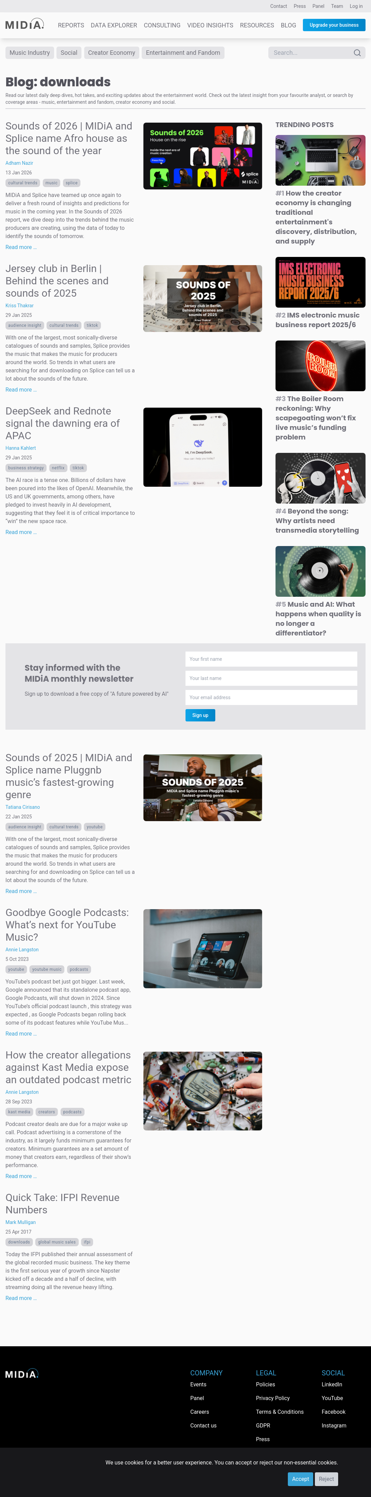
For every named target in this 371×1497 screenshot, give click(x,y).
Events (198, 1384)
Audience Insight (24, 325)
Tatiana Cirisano (22, 807)
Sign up (200, 715)
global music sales (57, 1242)
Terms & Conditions (280, 1412)
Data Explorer (114, 25)
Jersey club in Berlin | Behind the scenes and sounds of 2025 (56, 280)
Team (337, 6)
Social (69, 52)
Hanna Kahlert (20, 448)
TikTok (92, 325)
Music (52, 183)
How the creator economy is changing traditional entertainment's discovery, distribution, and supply (316, 217)
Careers (199, 1412)
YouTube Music (47, 969)
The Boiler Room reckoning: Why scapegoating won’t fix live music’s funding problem (316, 418)
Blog (288, 25)
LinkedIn (332, 1384)
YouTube (95, 827)
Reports (71, 25)
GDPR (263, 1425)
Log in (356, 6)
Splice (72, 183)
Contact (278, 6)
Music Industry (30, 52)
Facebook (333, 1412)
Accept (300, 1479)
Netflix (58, 468)
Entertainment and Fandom (183, 52)
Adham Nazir (19, 163)
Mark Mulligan (20, 1222)
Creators (46, 1112)
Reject (326, 1479)
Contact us (203, 1425)
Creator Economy (112, 52)
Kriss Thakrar (19, 305)
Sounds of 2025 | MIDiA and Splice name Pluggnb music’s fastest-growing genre (68, 776)
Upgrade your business (334, 25)
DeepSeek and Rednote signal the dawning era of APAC (62, 423)
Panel (318, 6)
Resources (257, 25)
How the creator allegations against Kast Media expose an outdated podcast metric (68, 1067)
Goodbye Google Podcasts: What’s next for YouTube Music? (67, 924)
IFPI (87, 1242)
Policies (265, 1384)
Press (300, 6)
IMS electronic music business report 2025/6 (318, 320)
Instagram (334, 1425)
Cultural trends (22, 183)
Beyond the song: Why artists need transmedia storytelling (317, 520)
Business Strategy (26, 468)
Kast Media (19, 1112)
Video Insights (210, 25)
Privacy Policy (273, 1398)
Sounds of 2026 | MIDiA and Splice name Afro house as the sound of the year (68, 138)
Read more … (21, 247)
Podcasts (79, 969)
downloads (19, 1242)
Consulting (162, 25)
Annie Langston (22, 949)
